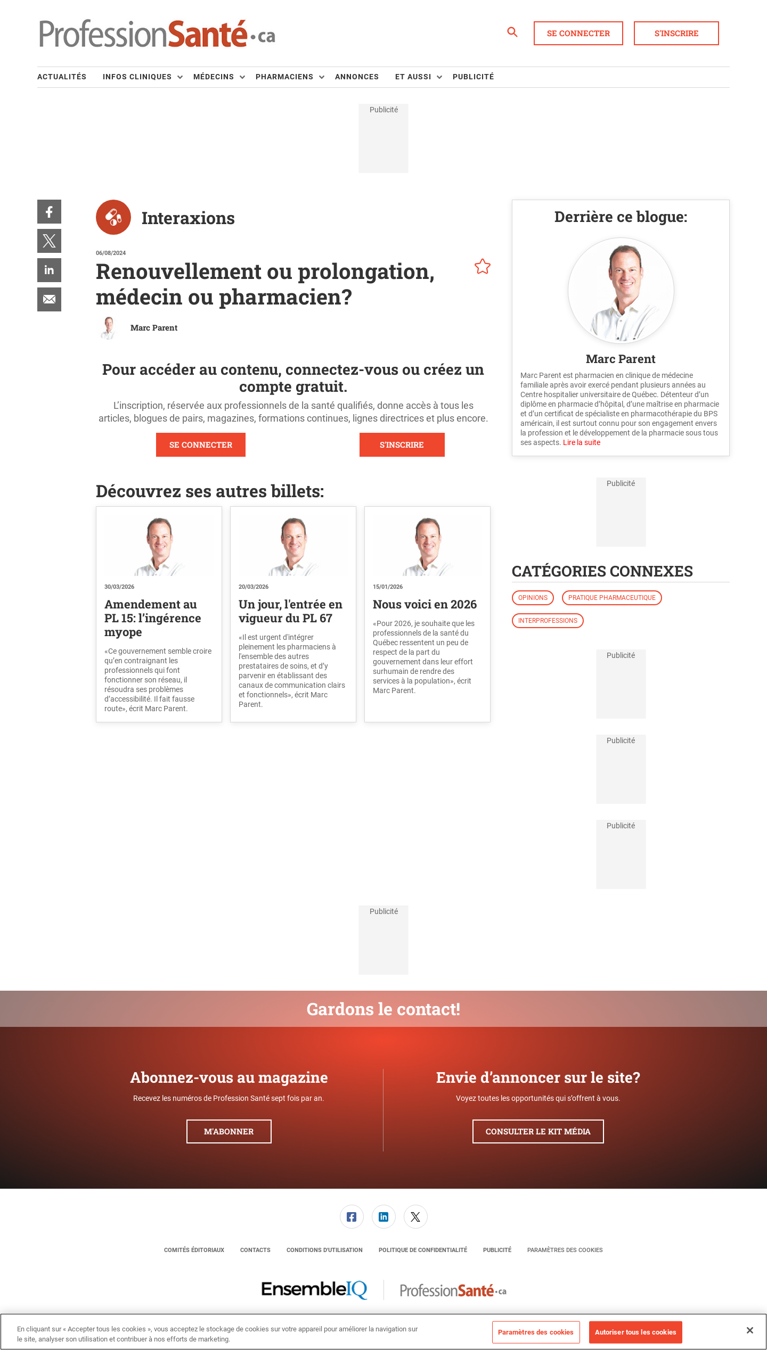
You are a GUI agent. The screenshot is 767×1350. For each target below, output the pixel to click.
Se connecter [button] (578, 33)
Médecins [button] (213, 76)
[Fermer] (750, 1330)
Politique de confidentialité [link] (423, 1250)
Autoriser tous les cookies (635, 1332)
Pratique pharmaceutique (612, 598)
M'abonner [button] (229, 1131)
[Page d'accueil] (157, 34)
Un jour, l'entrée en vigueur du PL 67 (290, 610)
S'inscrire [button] (677, 33)
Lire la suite (581, 442)
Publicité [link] (473, 76)
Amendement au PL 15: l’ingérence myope (152, 617)
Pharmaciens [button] (285, 76)
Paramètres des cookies (565, 1250)
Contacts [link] (255, 1250)
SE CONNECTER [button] (200, 444)
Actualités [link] (62, 76)
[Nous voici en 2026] (427, 545)
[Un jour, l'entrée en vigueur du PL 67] (293, 545)
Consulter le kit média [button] (538, 1131)
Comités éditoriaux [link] (194, 1250)
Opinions (533, 598)
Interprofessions (547, 620)
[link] (49, 212)
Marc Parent (153, 327)
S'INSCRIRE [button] (402, 444)
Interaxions (188, 217)
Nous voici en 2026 (425, 604)
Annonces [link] (357, 76)
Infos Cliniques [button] (137, 76)
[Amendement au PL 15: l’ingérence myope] (159, 545)
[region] (383, 1331)
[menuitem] (70, 77)
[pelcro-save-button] (480, 267)
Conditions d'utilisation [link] (325, 1250)
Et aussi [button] (413, 76)
